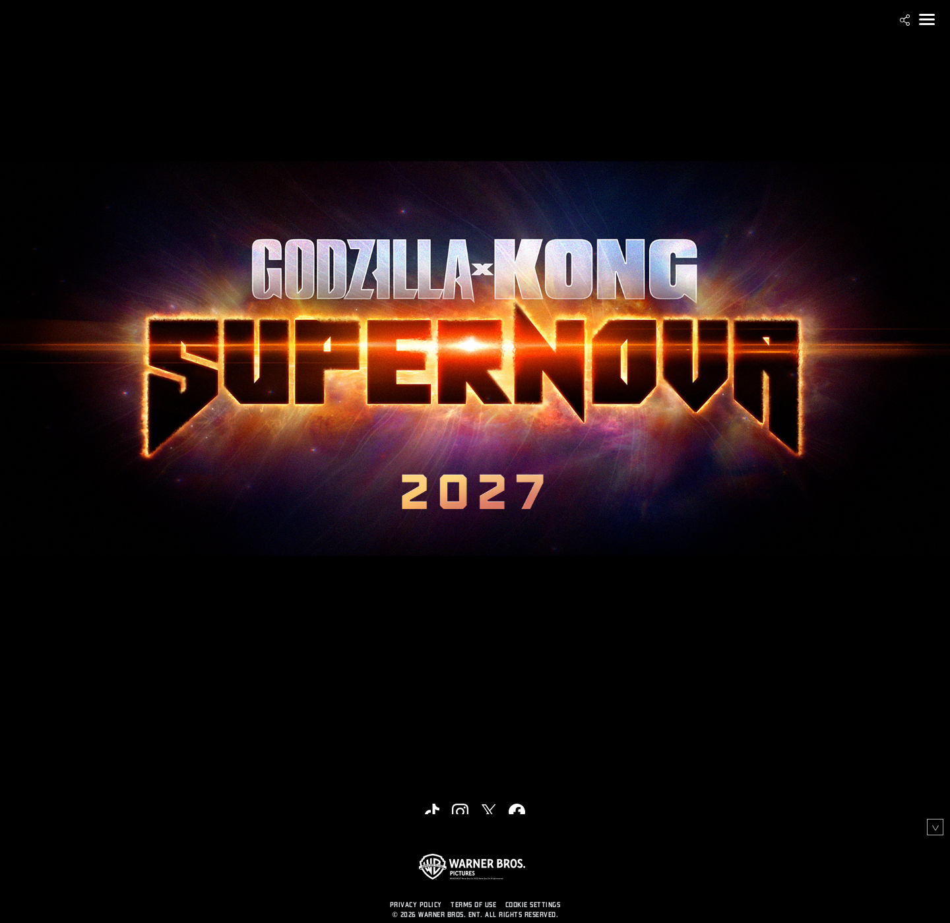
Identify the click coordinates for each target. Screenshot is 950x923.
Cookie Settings (533, 905)
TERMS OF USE (473, 905)
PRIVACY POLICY (416, 905)
